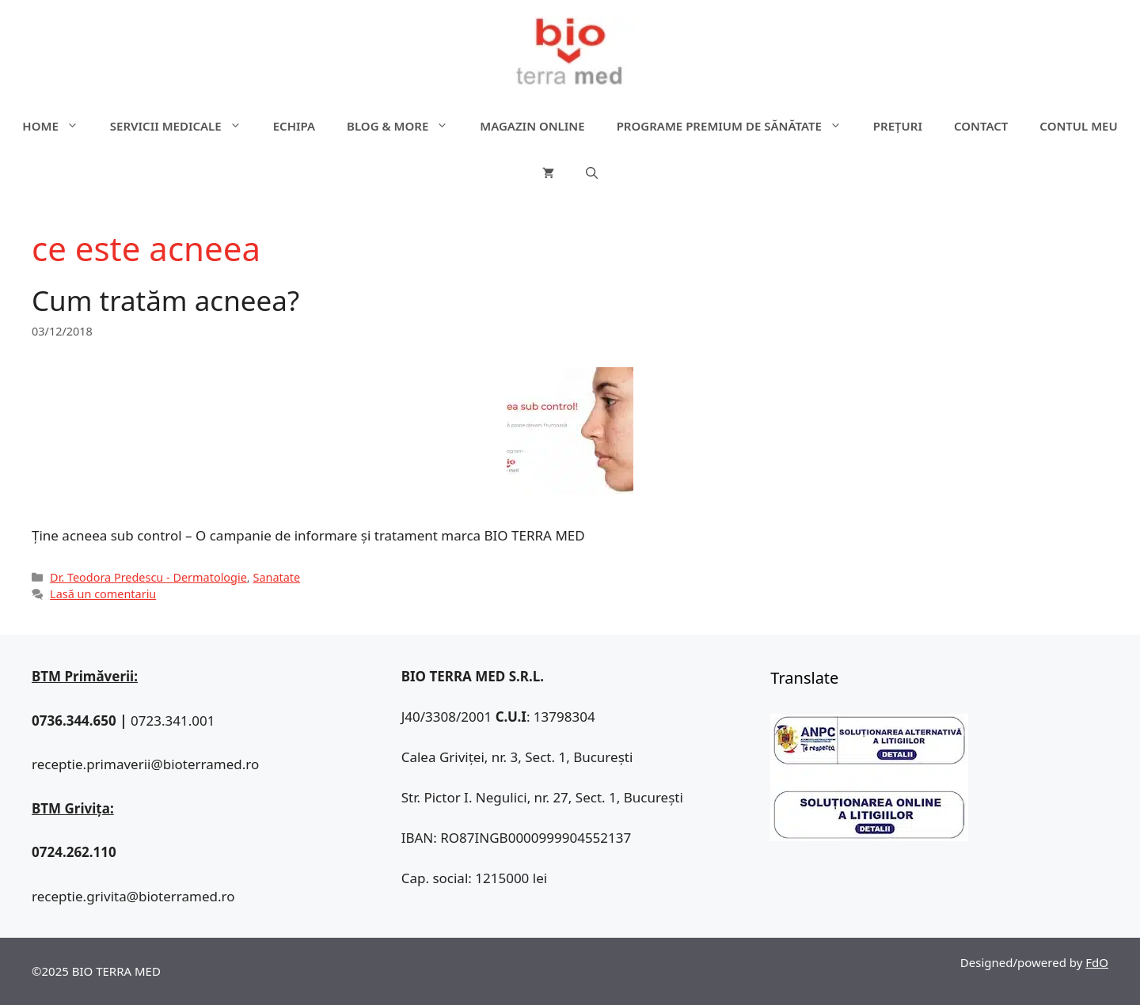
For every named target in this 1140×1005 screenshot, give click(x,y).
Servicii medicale (183, 126)
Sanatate (276, 577)
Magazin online (532, 126)
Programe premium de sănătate (737, 126)
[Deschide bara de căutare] (592, 173)
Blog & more (405, 126)
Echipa (294, 126)
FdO (1096, 962)
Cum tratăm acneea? (165, 300)
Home (57, 126)
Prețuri (897, 126)
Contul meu (1078, 126)
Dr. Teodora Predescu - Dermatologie (148, 577)
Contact (981, 126)
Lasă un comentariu (103, 593)
